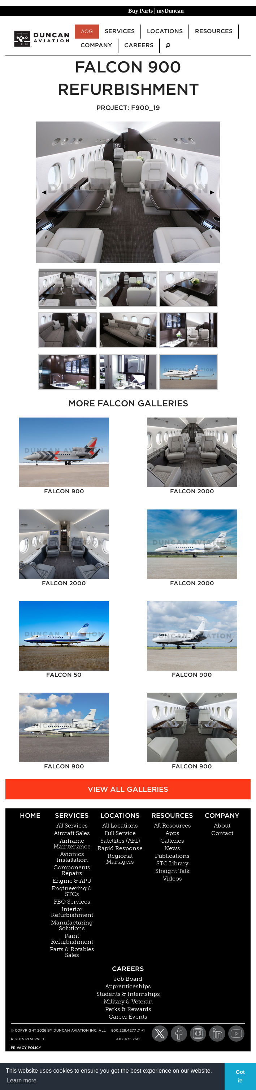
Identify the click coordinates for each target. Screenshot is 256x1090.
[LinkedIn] (217, 1033)
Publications (172, 856)
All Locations (120, 826)
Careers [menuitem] (138, 45)
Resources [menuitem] (214, 31)
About (222, 826)
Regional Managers (120, 859)
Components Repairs (71, 870)
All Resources (172, 826)
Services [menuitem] (120, 31)
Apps (172, 833)
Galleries (172, 841)
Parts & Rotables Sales (72, 952)
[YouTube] (236, 1033)
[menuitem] (168, 46)
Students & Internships (128, 994)
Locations (120, 815)
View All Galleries (128, 789)
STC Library (172, 863)
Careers (128, 968)
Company (222, 815)
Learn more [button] (21, 1080)
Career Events (128, 1017)
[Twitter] (160, 1033)
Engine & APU (72, 881)
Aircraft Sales (72, 833)
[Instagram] (198, 1033)
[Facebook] (179, 1033)
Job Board (128, 979)
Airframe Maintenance (72, 844)
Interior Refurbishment (72, 912)
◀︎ (47, 192)
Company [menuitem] (96, 45)
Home (30, 815)
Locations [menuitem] (165, 31)
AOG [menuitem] (87, 31)
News (172, 848)
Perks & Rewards (128, 1009)
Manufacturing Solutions (72, 925)
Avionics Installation (72, 857)
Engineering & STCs (72, 891)
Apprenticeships (128, 986)
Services (72, 815)
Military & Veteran (128, 1002)
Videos (172, 879)
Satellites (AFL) (120, 841)
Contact (222, 833)
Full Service (120, 833)
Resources (172, 815)
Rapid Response (120, 848)
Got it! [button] (240, 1076)
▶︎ (215, 192)
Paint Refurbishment (72, 939)
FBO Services (72, 902)
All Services (72, 826)
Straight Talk (172, 871)
